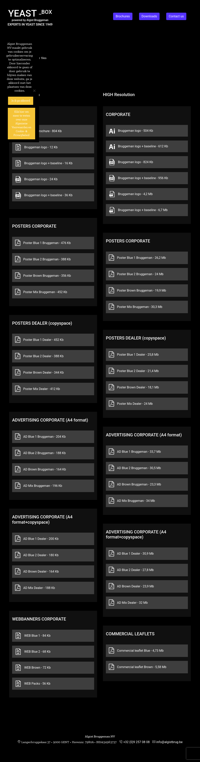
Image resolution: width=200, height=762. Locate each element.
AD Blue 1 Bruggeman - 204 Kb (40, 436)
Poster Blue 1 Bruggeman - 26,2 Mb (137, 258)
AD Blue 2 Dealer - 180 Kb (37, 555)
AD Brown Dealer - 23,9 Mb (131, 586)
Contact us (176, 16)
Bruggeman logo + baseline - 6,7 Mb (138, 210)
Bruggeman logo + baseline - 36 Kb (43, 195)
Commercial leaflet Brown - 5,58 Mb (137, 667)
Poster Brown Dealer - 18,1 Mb (134, 387)
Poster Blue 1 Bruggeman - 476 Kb (43, 243)
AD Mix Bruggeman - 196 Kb (38, 486)
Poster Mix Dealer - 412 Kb (37, 389)
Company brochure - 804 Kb (38, 131)
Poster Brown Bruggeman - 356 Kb (43, 275)
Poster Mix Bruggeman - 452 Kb (41, 292)
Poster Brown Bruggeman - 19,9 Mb (137, 290)
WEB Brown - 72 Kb (33, 668)
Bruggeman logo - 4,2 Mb (131, 194)
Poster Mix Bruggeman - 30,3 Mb (135, 307)
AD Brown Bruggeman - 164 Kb (40, 469)
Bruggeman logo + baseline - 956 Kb (138, 178)
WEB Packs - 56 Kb (32, 684)
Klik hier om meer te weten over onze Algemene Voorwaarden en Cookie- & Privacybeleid (21, 123)
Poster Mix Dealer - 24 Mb (131, 403)
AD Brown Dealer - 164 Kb (37, 571)
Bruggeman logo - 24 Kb (36, 179)
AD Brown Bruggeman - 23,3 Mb (135, 484)
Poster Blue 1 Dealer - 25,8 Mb (134, 354)
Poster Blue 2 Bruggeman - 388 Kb (43, 259)
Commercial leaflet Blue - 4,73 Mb (136, 650)
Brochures (123, 16)
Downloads (149, 16)
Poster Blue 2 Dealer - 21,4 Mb (134, 371)
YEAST (30, 13)
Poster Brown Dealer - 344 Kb (39, 372)
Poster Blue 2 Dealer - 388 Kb (39, 356)
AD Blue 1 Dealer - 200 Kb (37, 539)
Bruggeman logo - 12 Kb (36, 147)
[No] (34, 91)
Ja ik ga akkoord (20, 100)
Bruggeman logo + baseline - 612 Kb (138, 146)
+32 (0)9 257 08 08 (136, 742)
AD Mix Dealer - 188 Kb (35, 588)
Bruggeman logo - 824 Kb (131, 162)
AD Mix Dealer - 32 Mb (128, 602)
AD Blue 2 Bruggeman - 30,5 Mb (135, 468)
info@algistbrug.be (169, 742)
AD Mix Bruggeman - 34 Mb (132, 501)
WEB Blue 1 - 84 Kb (33, 636)
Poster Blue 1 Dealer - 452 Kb (39, 340)
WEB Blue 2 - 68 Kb (33, 652)
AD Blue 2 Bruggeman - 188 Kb (40, 453)
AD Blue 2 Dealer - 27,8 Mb (131, 570)
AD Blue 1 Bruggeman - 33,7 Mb (135, 451)
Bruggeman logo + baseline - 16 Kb (43, 163)
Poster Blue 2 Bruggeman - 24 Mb (136, 274)
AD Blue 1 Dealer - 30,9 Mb (131, 553)
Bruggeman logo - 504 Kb (131, 131)
